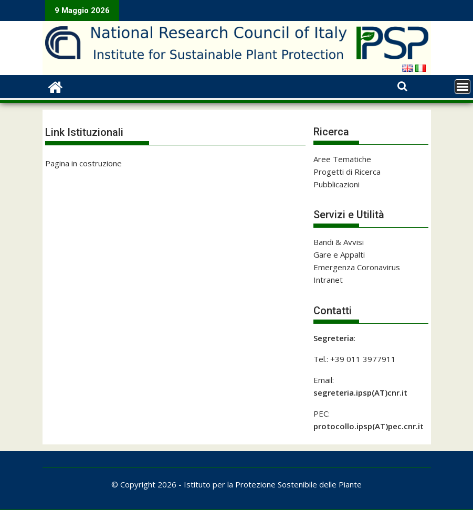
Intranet (328, 279)
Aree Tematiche (342, 159)
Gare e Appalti (339, 254)
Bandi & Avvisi (338, 242)
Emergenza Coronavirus (356, 267)
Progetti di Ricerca (347, 171)
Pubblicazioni (336, 184)
